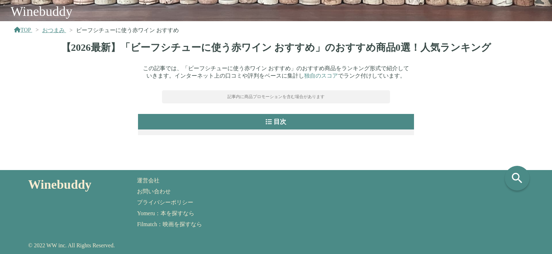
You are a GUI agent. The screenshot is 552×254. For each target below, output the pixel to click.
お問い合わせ (154, 191)
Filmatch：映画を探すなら (169, 224)
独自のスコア (321, 76)
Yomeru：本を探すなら (165, 213)
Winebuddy (42, 11)
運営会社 (148, 180)
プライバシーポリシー (165, 202)
